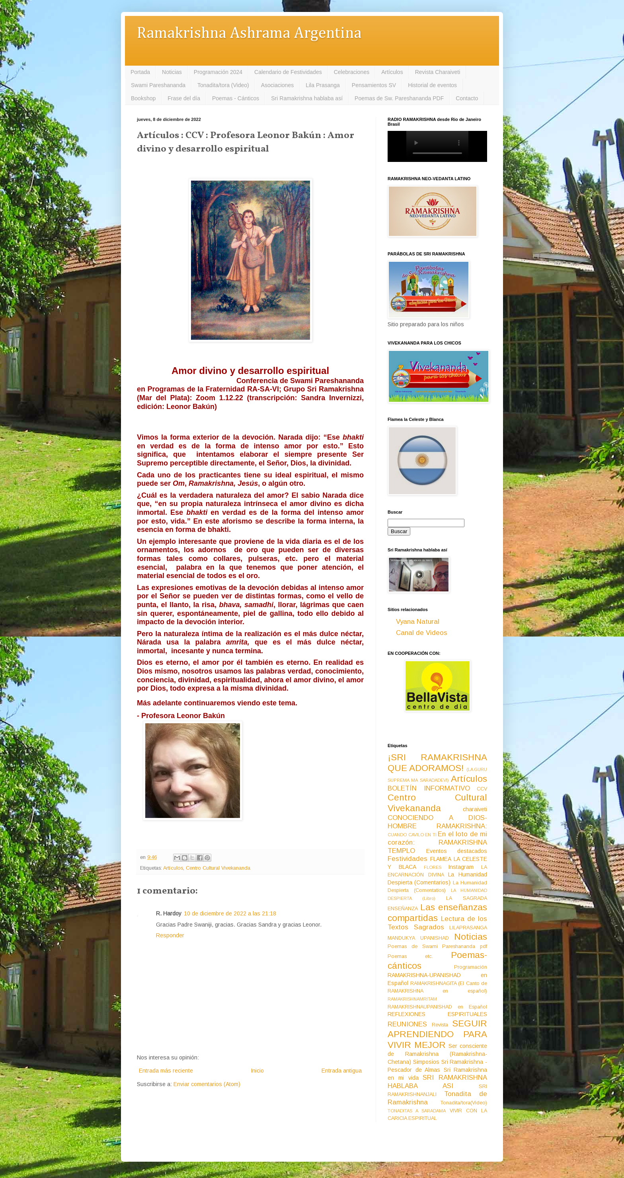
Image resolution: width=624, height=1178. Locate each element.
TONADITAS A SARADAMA (417, 1110)
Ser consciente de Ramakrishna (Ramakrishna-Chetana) (437, 1054)
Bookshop (143, 98)
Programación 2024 (218, 72)
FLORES (432, 867)
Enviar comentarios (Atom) (207, 1084)
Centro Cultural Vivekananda (218, 868)
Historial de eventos (432, 85)
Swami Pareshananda (158, 85)
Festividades (407, 859)
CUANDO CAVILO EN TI (412, 834)
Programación (470, 967)
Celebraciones (352, 72)
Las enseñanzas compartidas (437, 912)
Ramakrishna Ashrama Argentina (249, 33)
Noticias (172, 72)
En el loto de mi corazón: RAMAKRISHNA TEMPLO (437, 842)
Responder (170, 935)
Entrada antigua (342, 1070)
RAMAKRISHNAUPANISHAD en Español (437, 1007)
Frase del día (184, 98)
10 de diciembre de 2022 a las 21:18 (230, 913)
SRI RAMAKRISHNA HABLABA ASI (437, 1082)
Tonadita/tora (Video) (223, 85)
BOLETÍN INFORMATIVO (429, 788)
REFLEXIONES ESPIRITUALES (437, 1014)
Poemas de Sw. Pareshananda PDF (399, 98)
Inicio (257, 1070)
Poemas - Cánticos (235, 98)
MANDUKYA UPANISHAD (418, 938)
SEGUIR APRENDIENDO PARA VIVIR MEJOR (437, 1034)
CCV (482, 789)
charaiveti (475, 809)
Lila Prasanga (323, 85)
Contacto (467, 98)
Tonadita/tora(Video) (464, 1103)
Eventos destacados (457, 851)
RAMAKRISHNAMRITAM (412, 999)
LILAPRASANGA (468, 928)
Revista (440, 1025)
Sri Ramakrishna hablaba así (307, 98)
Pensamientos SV (374, 85)
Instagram (461, 867)
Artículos (392, 72)
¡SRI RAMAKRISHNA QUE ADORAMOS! (437, 762)
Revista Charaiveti (437, 72)
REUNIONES (407, 1024)
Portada (140, 72)
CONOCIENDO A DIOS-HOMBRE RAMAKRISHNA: (437, 822)
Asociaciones (277, 85)
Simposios (426, 1062)
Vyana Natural (417, 621)
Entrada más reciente (166, 1070)
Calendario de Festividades (288, 72)
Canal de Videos (421, 633)
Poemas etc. (410, 956)
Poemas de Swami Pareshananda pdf (437, 946)
